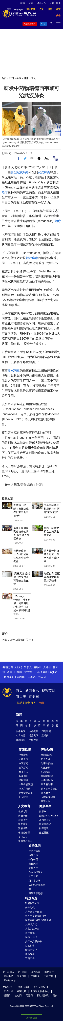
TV (44, 24)
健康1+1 (43, 811)
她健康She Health (48, 815)
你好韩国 (33, 859)
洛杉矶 (37, 667)
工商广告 (30, 958)
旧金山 (18, 672)
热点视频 (33, 731)
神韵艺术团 (23, 987)
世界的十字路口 (49, 788)
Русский (20, 677)
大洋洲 (47, 667)
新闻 (19, 714)
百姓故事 (30, 945)
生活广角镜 (34, 851)
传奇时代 (30, 907)
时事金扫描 (47, 763)
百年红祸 (30, 932)
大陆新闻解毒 (48, 797)
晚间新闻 (23, 767)
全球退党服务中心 (39, 991)
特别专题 (31, 898)
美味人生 (33, 867)
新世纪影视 (43, 995)
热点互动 (45, 759)
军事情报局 (47, 780)
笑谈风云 (23, 815)
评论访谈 (47, 749)
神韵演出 (20, 739)
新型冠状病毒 (20, 172)
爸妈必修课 (24, 832)
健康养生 (45, 806)
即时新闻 (46, 731)
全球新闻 (23, 754)
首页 (4, 78)
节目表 (21, 696)
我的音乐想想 (36, 893)
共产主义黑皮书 (33, 941)
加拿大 (28, 667)
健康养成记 (45, 824)
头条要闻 (20, 731)
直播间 (34, 696)
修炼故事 (30, 954)
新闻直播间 (30, 24)
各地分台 (41, 3)
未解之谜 (23, 811)
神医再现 (44, 828)
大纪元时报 (39, 987)
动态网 (18, 995)
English (52, 672)
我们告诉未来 (32, 903)
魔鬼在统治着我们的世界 (38, 920)
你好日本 (33, 855)
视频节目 (48, 690)
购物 (42, 702)
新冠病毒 (32, 258)
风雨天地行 (31, 937)
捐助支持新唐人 (26, 702)
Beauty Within (36, 872)
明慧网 (7, 995)
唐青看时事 (47, 784)
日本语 (32, 677)
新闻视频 (25, 749)
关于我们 (22, 972)
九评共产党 (31, 924)
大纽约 (18, 667)
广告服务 (35, 976)
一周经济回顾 (26, 784)
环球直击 (23, 759)
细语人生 (45, 801)
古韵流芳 (23, 819)
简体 (58, 3)
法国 (9, 672)
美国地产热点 (25, 841)
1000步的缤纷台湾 (37, 886)
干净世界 (8, 991)
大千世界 (33, 876)
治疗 (5, 192)
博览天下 (33, 735)
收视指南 (35, 972)
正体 (52, 3)
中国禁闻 (23, 763)
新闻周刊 (23, 776)
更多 (55, 995)
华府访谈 (23, 780)
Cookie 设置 (31, 1017)
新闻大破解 (47, 776)
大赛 (31, 3)
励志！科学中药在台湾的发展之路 (51, 531)
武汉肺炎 (44, 172)
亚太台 (28, 672)
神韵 (22, 3)
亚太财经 (23, 797)
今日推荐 (20, 735)
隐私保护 (49, 972)
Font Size (46, 158)
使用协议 (8, 976)
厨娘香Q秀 (34, 880)
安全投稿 (21, 976)
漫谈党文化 (31, 949)
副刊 (11, 78)
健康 (26, 78)
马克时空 (45, 793)
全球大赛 (33, 739)
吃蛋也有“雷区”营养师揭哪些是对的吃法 (52, 577)
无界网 (29, 995)
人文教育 (24, 806)
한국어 (42, 677)
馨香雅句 (23, 824)
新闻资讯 (32, 690)
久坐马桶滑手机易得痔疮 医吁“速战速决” (52, 509)
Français (8, 677)
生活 (18, 78)
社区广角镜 (24, 788)
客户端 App (9, 980)
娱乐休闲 (35, 846)
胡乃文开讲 (45, 819)
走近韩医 (44, 832)
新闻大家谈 (47, 754)
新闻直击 (23, 771)
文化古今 (23, 836)
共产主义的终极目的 (35, 916)
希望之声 (21, 991)
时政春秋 (45, 767)
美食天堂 (33, 863)
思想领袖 (45, 771)
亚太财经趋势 (26, 793)
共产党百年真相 (33, 911)
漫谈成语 (23, 828)
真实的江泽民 (32, 928)
